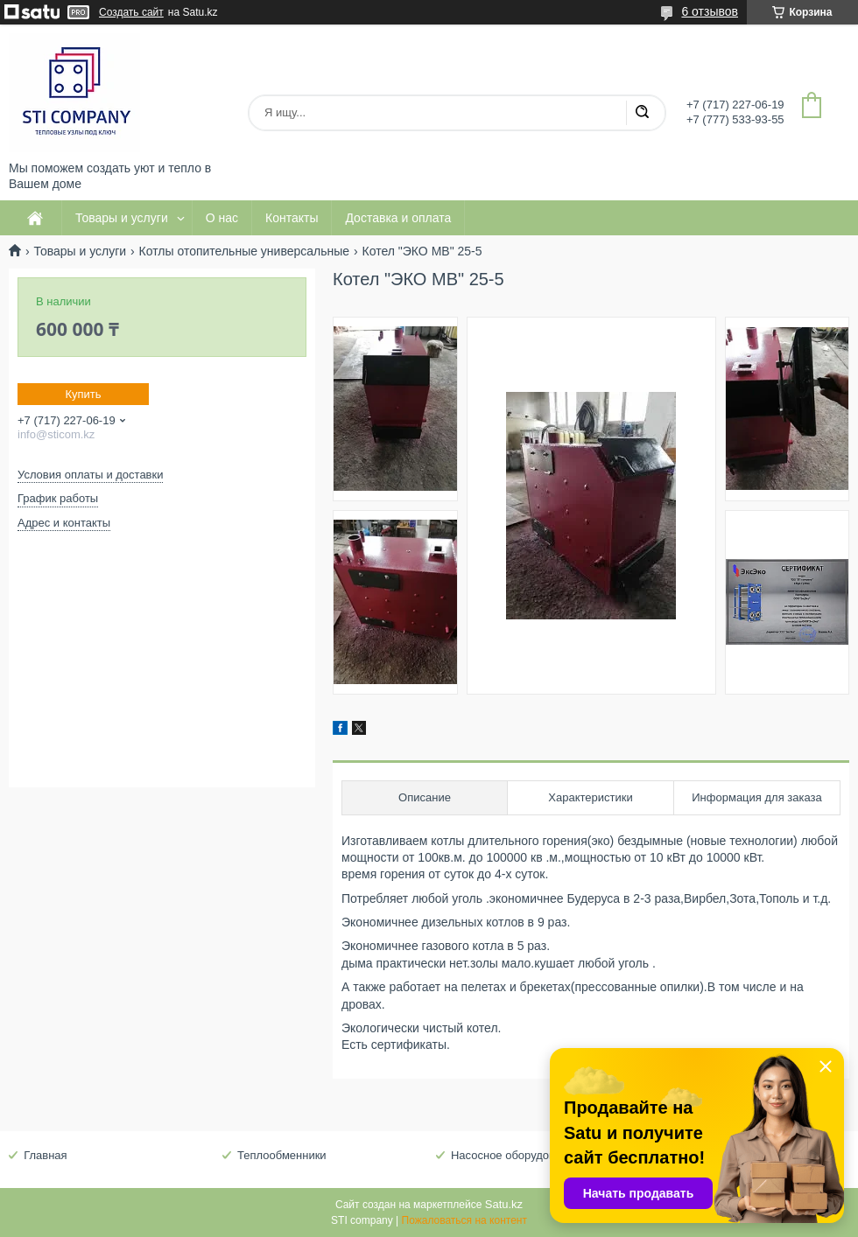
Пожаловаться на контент (464, 1220)
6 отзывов (709, 11)
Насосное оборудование (515, 1155)
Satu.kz (504, 1204)
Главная (45, 1155)
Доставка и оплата (398, 218)
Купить (83, 394)
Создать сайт (131, 12)
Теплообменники (282, 1155)
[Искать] (642, 113)
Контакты (291, 218)
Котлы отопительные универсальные (244, 251)
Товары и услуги (121, 218)
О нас (222, 218)
